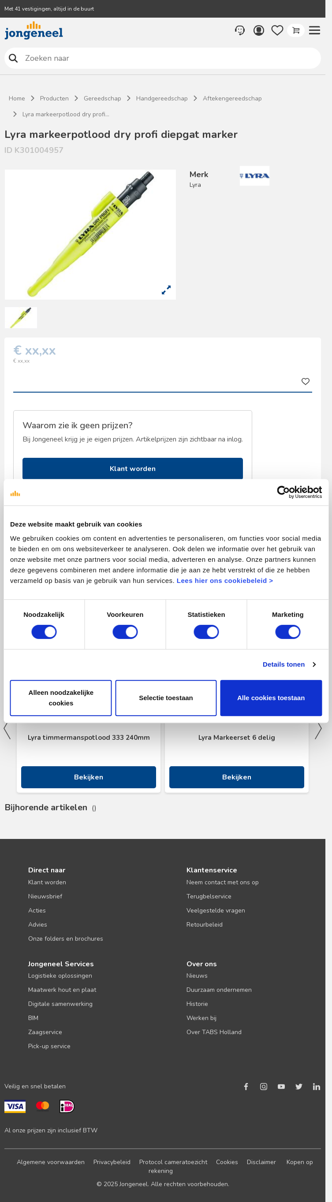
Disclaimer (261, 1162)
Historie (197, 1004)
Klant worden (133, 469)
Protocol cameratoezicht (173, 1162)
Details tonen (284, 664)
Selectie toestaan (166, 697)
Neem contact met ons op (223, 882)
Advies (37, 924)
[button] (314, 30)
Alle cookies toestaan (271, 697)
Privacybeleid (112, 1162)
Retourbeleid (205, 924)
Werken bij (201, 1018)
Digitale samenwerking (60, 1004)
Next (318, 728)
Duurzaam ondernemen (219, 990)
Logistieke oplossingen (60, 976)
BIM (33, 1018)
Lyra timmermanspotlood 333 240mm (89, 738)
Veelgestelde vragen (216, 910)
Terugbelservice (209, 896)
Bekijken (88, 777)
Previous (7, 728)
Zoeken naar (13, 57)
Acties (37, 910)
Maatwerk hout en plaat (62, 990)
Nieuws (197, 976)
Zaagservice (45, 1032)
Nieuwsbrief (45, 896)
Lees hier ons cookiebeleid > (225, 580)
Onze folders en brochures (65, 939)
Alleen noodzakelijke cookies (61, 698)
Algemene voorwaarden (51, 1162)
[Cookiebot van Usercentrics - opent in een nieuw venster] (283, 492)
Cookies (227, 1162)
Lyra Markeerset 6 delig (236, 738)
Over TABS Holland (214, 1032)
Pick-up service (49, 1046)
